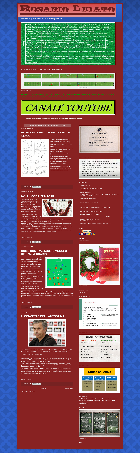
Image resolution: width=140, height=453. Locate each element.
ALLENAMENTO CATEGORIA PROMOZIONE (91, 211)
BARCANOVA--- (36, 94)
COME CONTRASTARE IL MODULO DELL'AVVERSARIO (44, 252)
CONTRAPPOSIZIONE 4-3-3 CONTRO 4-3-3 (91, 188)
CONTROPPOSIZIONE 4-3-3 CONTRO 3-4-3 (91, 215)
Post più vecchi (69, 388)
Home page (43, 388)
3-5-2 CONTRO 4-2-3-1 (86, 193)
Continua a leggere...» (26, 237)
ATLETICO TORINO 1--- (54, 94)
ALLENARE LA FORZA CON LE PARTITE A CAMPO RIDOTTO (95, 223)
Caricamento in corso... (84, 240)
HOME (22, 94)
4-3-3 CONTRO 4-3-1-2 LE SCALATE (89, 203)
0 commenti (25, 186)
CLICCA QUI (82, 292)
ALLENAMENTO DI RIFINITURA (88, 198)
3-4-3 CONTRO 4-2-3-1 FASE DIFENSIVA (90, 219)
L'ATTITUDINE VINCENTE (37, 195)
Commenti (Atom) (30, 391)
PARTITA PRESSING (85, 185)
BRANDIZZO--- (44, 94)
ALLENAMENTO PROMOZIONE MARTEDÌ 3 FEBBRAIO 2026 (95, 207)
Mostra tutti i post (60, 125)
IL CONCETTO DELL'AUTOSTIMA (42, 316)
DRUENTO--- (28, 94)
